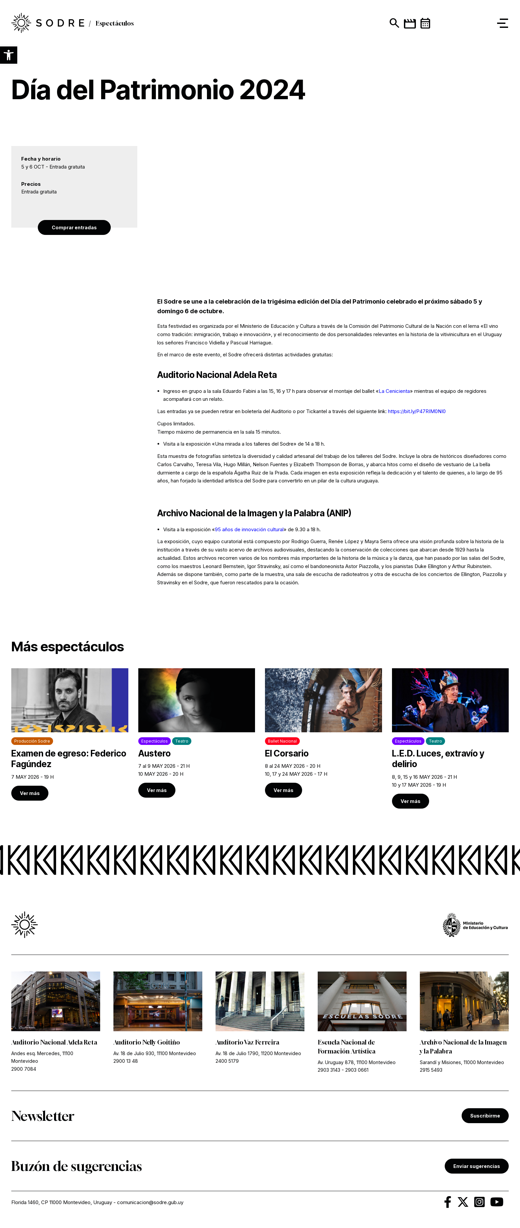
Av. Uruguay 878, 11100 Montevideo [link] (357, 1062)
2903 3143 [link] (329, 1070)
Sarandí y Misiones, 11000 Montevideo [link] (462, 1062)
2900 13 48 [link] (125, 1061)
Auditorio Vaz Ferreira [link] (247, 1042)
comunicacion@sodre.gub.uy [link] (150, 1202)
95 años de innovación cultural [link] (249, 529)
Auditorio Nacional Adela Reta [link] (54, 1042)
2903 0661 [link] (356, 1070)
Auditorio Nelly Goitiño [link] (146, 1042)
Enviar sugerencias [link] (476, 1166)
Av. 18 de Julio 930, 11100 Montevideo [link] (154, 1053)
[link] (69, 734)
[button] (8, 55)
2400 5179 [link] (227, 1061)
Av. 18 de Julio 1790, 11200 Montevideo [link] (258, 1053)
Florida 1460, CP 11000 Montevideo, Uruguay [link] (61, 1202)
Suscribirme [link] (485, 1116)
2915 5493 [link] (431, 1070)
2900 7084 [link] (23, 1069)
